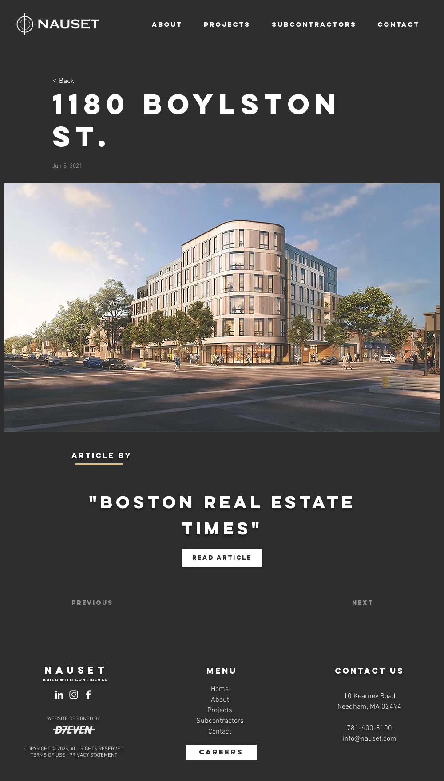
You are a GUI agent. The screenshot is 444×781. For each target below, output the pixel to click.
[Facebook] (88, 694)
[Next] (351, 603)
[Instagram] (73, 694)
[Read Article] (222, 558)
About (220, 699)
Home (220, 689)
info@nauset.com (369, 738)
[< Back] (81, 81)
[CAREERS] (221, 752)
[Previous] (100, 603)
